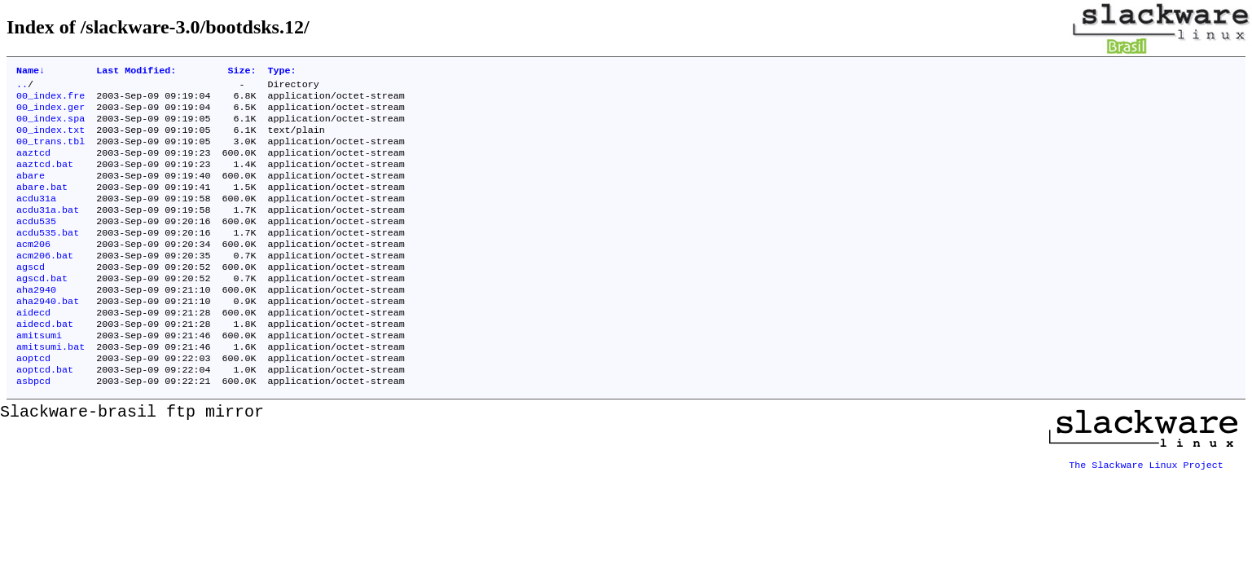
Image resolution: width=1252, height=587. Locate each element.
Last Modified (136, 71)
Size (241, 71)
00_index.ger (50, 113)
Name (30, 71)
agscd (30, 295)
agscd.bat (42, 309)
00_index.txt (50, 139)
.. (22, 87)
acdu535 (36, 243)
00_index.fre (50, 100)
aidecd (33, 348)
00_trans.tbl (50, 152)
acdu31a (36, 217)
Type (282, 71)
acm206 (33, 269)
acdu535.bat (47, 256)
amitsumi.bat (50, 387)
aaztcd (33, 165)
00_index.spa (50, 126)
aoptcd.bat (44, 413)
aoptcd (33, 400)
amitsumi (39, 374)
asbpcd (33, 426)
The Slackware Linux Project (1146, 505)
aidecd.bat (44, 361)
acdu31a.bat (47, 230)
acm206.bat (44, 282)
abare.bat (42, 204)
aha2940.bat (47, 335)
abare (30, 191)
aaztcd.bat (44, 178)
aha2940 (36, 322)
